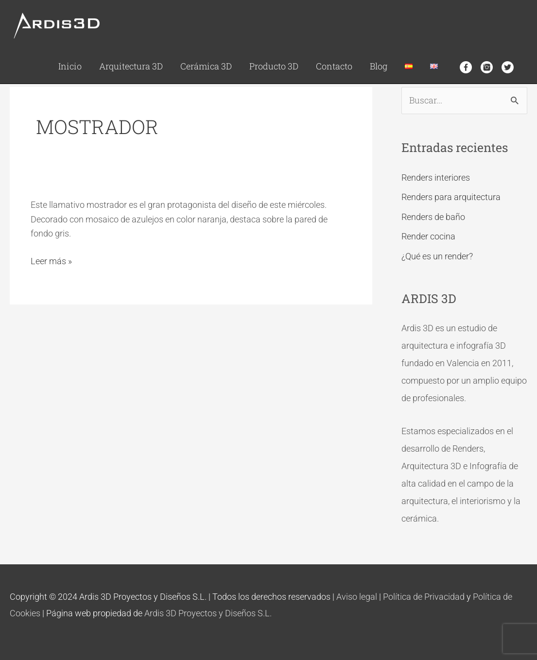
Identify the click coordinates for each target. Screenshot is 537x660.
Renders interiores (435, 177)
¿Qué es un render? (437, 256)
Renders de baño (433, 217)
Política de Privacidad (424, 597)
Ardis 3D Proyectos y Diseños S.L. (208, 613)
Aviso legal (356, 597)
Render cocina (428, 236)
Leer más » (51, 260)
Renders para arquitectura (451, 197)
